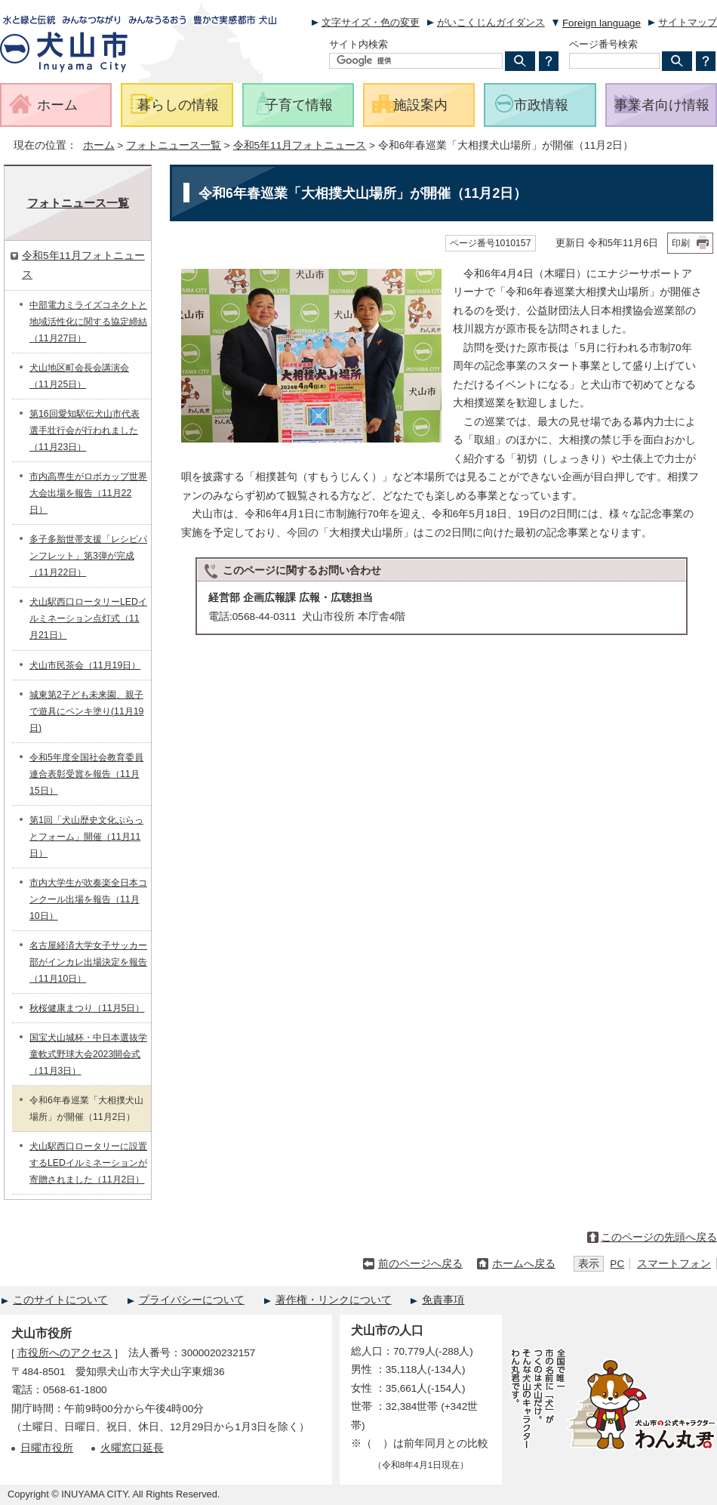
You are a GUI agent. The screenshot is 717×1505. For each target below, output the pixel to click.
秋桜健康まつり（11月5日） (86, 1008)
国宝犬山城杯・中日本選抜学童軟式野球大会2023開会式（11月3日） (88, 1054)
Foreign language (601, 23)
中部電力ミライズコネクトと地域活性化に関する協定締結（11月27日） (88, 322)
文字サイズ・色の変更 (371, 22)
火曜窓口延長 (132, 1448)
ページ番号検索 (603, 44)
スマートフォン (674, 1263)
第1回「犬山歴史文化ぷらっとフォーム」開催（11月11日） (86, 837)
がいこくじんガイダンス (491, 22)
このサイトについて (60, 1300)
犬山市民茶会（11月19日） (84, 665)
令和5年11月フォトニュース (300, 145)
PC (617, 1263)
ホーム (99, 145)
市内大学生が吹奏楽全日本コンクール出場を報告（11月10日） (88, 899)
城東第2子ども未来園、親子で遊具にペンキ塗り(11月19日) (86, 711)
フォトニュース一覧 (173, 145)
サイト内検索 (358, 44)
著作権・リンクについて (333, 1300)
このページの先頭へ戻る (659, 1237)
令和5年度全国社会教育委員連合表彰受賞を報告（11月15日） (86, 774)
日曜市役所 (46, 1448)
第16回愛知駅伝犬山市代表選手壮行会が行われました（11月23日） (84, 430)
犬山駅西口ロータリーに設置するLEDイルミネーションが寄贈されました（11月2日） (88, 1163)
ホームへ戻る (523, 1263)
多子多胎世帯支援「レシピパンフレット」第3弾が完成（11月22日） (88, 556)
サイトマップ (687, 22)
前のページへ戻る (420, 1263)
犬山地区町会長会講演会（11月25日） (79, 376)
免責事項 (443, 1300)
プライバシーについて (192, 1300)
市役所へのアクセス (64, 1353)
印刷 (681, 243)
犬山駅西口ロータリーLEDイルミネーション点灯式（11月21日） (88, 618)
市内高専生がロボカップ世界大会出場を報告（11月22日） (88, 493)
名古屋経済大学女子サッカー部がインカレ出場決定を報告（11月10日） (88, 962)
